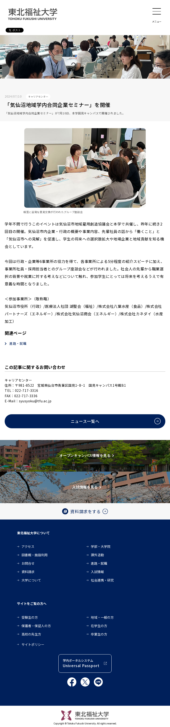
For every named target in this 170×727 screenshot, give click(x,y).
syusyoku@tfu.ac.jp (35, 401)
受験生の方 (29, 617)
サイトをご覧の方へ (31, 603)
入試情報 (97, 571)
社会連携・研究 (102, 580)
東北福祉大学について (33, 532)
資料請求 (28, 571)
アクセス (27, 546)
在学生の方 (99, 625)
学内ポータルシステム (81, 663)
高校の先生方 (31, 634)
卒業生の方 (99, 634)
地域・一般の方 (102, 617)
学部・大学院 (100, 546)
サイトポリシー (32, 644)
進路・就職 (17, 343)
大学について (31, 580)
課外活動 (97, 554)
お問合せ (28, 563)
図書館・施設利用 (34, 554)
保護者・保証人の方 (36, 625)
